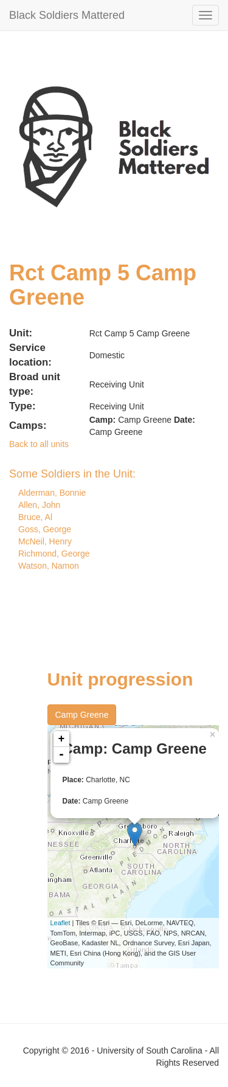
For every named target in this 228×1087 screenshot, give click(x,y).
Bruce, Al (35, 517)
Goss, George (44, 529)
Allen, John (39, 505)
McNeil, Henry (45, 541)
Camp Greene (82, 715)
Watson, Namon (48, 566)
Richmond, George (54, 553)
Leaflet (60, 922)
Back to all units (39, 444)
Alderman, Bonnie (52, 493)
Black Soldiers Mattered (67, 15)
